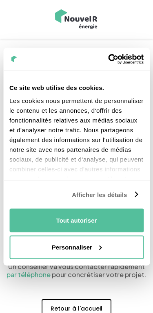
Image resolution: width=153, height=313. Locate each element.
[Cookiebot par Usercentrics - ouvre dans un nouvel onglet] (109, 59)
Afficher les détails (99, 194)
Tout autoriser (76, 220)
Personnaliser (77, 246)
